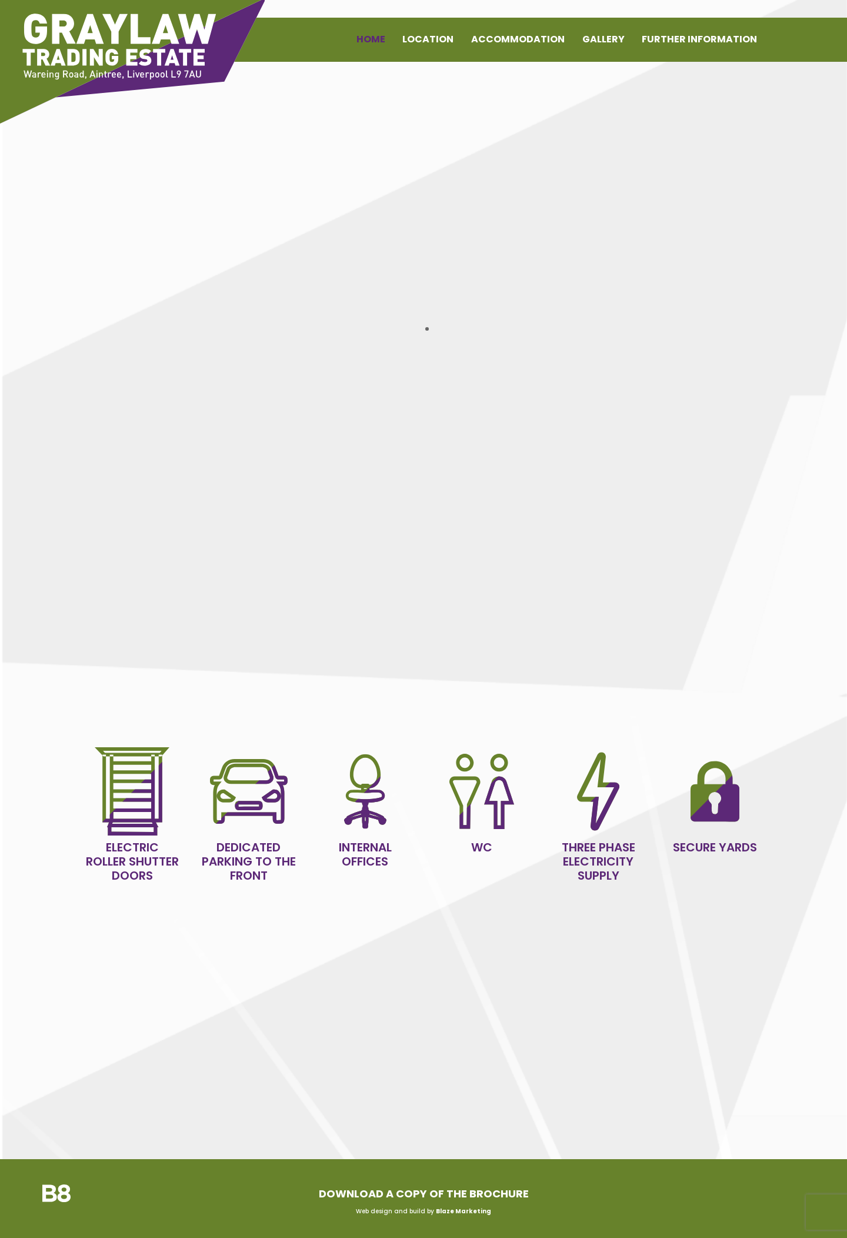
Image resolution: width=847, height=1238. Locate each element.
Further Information (699, 39)
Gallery (603, 39)
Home (370, 39)
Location (427, 39)
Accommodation (518, 39)
